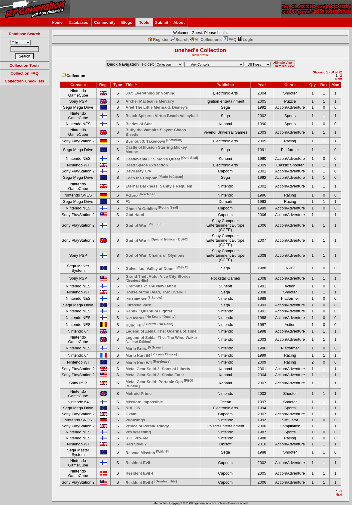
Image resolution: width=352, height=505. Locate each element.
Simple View (283, 62)
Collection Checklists (24, 81)
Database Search (24, 34)
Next (338, 79)
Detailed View (284, 66)
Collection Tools (24, 65)
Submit (161, 22)
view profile (200, 55)
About (179, 22)
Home (57, 22)
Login (222, 32)
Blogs (126, 22)
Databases (78, 22)
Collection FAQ (24, 73)
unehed (184, 50)
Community (105, 22)
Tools (144, 22)
